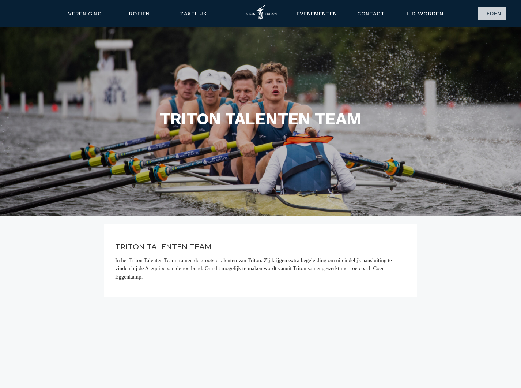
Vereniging (85, 14)
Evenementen (316, 14)
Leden (492, 13)
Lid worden (425, 14)
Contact (370, 14)
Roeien (139, 14)
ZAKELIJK (193, 14)
